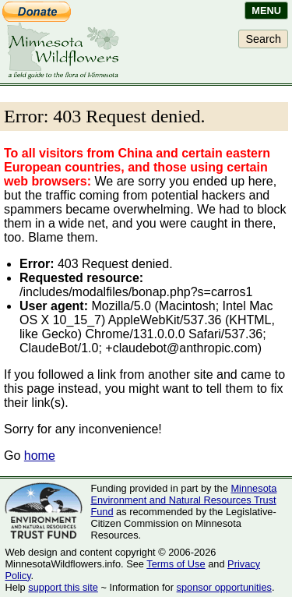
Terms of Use (175, 564)
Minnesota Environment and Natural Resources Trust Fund (183, 500)
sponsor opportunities (224, 587)
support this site (63, 587)
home (39, 455)
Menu (266, 10)
